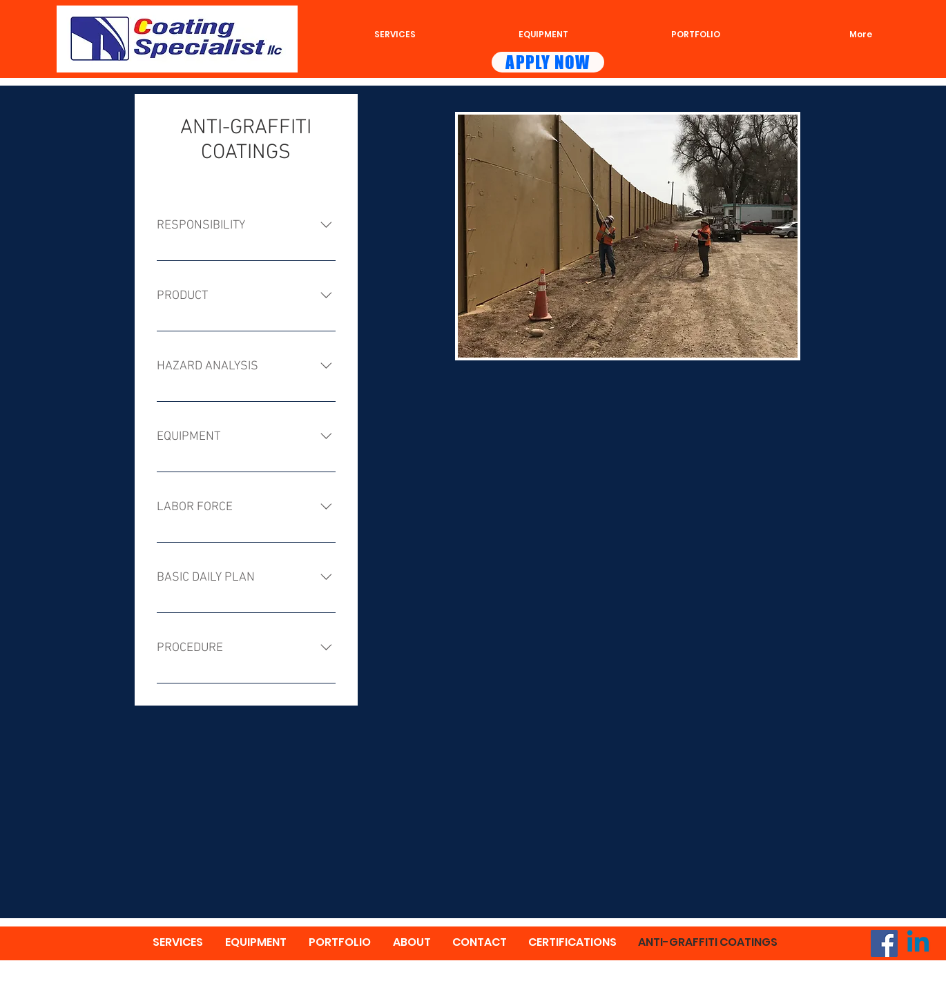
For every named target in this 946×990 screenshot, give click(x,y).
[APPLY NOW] (548, 62)
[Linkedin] (918, 943)
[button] (628, 236)
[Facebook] (884, 943)
